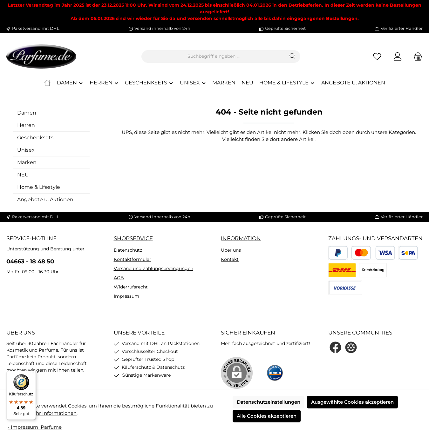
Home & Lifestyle (38, 187)
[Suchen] (292, 56)
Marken (27, 162)
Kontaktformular (132, 259)
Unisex (26, 150)
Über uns (231, 250)
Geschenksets (35, 138)
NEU (23, 175)
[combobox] (213, 56)
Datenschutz (128, 250)
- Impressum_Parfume (35, 427)
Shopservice (133, 238)
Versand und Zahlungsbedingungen (153, 268)
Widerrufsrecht (131, 287)
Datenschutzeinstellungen (268, 402)
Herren (26, 125)
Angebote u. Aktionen (45, 199)
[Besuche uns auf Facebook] (335, 347)
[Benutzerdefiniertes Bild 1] (275, 373)
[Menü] (32, 374)
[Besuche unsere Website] (351, 347)
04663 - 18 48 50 (30, 261)
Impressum (126, 296)
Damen (26, 113)
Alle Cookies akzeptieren (266, 416)
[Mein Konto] (397, 56)
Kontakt (230, 259)
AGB (119, 278)
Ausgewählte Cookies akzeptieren (352, 402)
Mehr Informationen (53, 413)
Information (241, 238)
